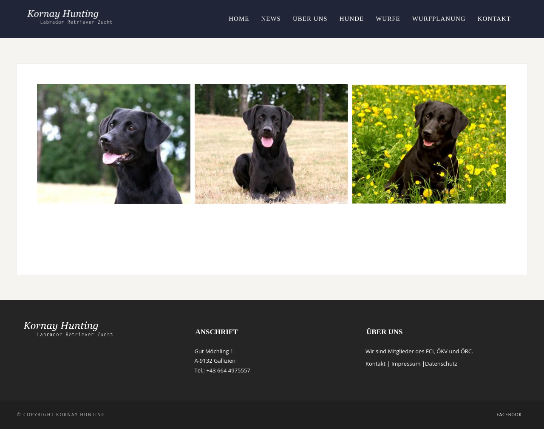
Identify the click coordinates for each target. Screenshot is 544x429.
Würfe (388, 18)
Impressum (406, 363)
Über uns (310, 18)
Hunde (352, 18)
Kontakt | (378, 363)
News (271, 18)
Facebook (509, 415)
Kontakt (494, 18)
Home (239, 18)
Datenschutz (441, 363)
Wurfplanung (439, 18)
